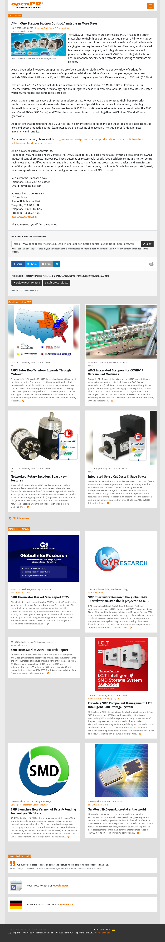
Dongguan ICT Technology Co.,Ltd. (103, 698)
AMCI (32, 31)
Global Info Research (20, 592)
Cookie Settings (102, 933)
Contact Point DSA (64, 933)
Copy (147, 243)
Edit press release (56, 282)
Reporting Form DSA (84, 933)
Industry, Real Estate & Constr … (37, 362)
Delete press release (27, 282)
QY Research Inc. (96, 592)
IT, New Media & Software (111, 801)
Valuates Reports (19, 645)
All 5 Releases (18, 518)
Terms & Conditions (45, 933)
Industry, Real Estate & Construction (52, 28)
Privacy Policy (28, 933)
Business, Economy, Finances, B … (37, 589)
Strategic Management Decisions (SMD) (29, 805)
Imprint (16, 933)
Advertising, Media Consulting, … (114, 589)
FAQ (9, 933)
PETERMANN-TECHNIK (98, 805)
